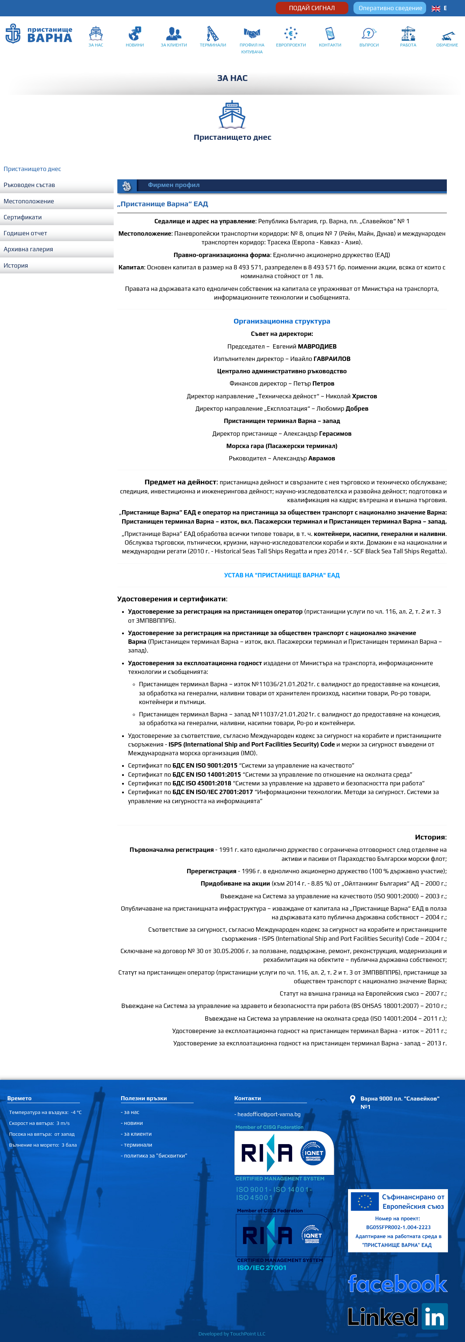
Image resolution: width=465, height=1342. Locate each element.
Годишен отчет (25, 233)
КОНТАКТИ (330, 45)
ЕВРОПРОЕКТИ (291, 45)
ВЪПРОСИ (369, 45)
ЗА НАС (95, 45)
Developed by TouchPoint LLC (232, 1334)
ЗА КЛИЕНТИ (174, 45)
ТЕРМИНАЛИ (213, 45)
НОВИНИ (135, 45)
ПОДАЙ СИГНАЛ (312, 8)
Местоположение (29, 201)
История (16, 265)
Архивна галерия (28, 249)
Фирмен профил (174, 184)
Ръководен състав (29, 184)
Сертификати (23, 217)
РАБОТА (408, 45)
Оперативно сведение (390, 8)
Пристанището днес (32, 168)
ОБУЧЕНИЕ (447, 45)
